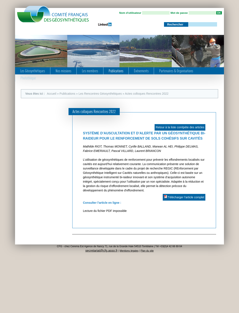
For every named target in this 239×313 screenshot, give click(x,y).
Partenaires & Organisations (176, 71)
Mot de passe (179, 12)
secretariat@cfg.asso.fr (101, 250)
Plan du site (147, 250)
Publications (116, 71)
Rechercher (175, 24)
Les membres (90, 71)
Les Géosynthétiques (32, 71)
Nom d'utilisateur (130, 12)
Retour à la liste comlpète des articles (180, 127)
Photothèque (28, 78)
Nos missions (63, 71)
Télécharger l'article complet (184, 197)
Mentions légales (129, 250)
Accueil (51, 93)
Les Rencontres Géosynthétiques (100, 93)
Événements (141, 71)
